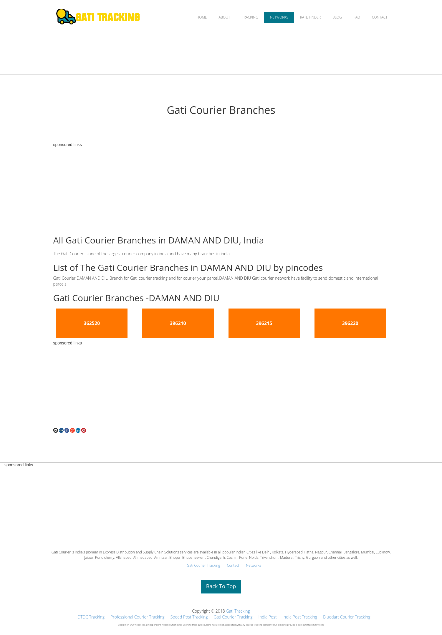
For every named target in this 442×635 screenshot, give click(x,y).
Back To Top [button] (221, 586)
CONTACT (380, 17)
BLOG (337, 17)
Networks (253, 565)
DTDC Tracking (91, 617)
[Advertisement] (221, 188)
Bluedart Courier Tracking (346, 617)
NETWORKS (279, 17)
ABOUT (224, 17)
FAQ (357, 17)
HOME (202, 17)
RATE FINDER (310, 17)
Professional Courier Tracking (137, 617)
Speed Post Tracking (189, 617)
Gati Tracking (238, 611)
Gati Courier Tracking (203, 565)
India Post (267, 617)
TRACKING (250, 17)
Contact (233, 565)
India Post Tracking (299, 617)
